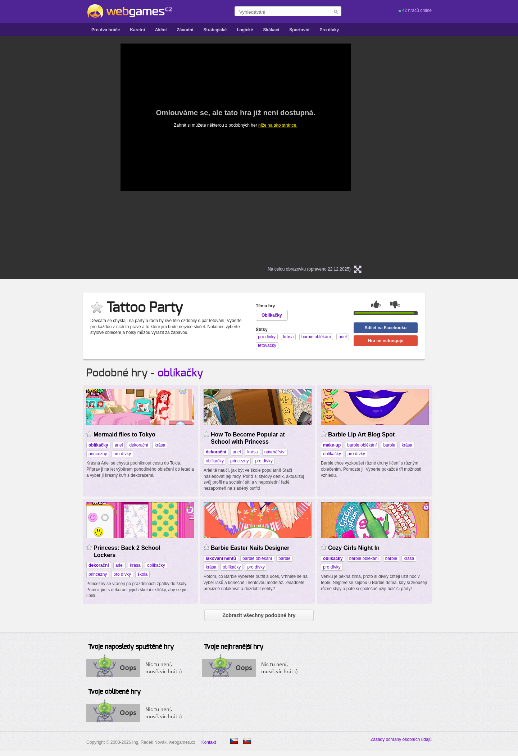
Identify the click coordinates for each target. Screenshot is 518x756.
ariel (119, 445)
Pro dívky (329, 29)
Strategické (215, 29)
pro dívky (122, 453)
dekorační (138, 445)
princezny (97, 453)
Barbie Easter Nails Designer (250, 548)
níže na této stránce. (277, 125)
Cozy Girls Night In (354, 548)
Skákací (271, 29)
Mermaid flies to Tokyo (124, 434)
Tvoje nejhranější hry (233, 647)
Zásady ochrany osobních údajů (401, 739)
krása (160, 445)
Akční (161, 29)
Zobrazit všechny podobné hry (258, 615)
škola (142, 574)
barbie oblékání (362, 445)
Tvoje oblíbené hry (114, 692)
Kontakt (208, 742)
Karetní (137, 29)
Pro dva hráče (105, 29)
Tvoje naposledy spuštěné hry (131, 647)
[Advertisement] (43, 151)
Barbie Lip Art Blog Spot (361, 434)
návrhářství (275, 451)
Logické (245, 29)
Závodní (185, 29)
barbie (389, 445)
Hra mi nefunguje (385, 340)
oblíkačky (180, 373)
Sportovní (299, 29)
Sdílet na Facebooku (386, 327)
